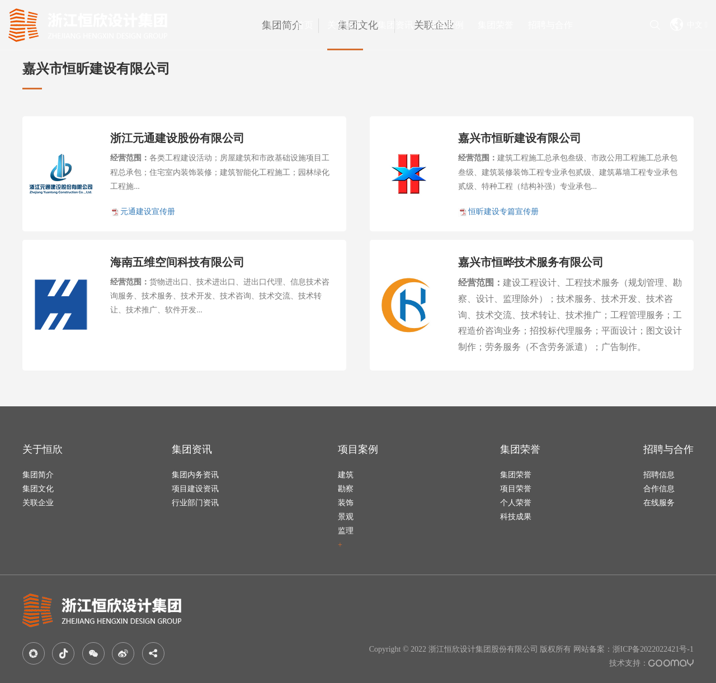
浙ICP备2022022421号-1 (653, 649)
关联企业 (38, 503)
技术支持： (651, 663)
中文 (689, 24)
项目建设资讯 (195, 489)
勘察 (346, 489)
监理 (346, 531)
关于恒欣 (345, 25)
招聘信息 (659, 475)
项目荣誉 (515, 489)
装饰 (346, 503)
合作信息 (659, 489)
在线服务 (659, 503)
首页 (304, 25)
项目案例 (446, 25)
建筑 (346, 475)
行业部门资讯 (195, 503)
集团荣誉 (496, 25)
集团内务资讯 (195, 475)
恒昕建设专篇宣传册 (503, 211)
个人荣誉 (515, 503)
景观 (346, 517)
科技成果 (515, 517)
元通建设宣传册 (147, 211)
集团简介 (38, 475)
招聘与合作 (550, 25)
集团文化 (38, 489)
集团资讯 (395, 25)
